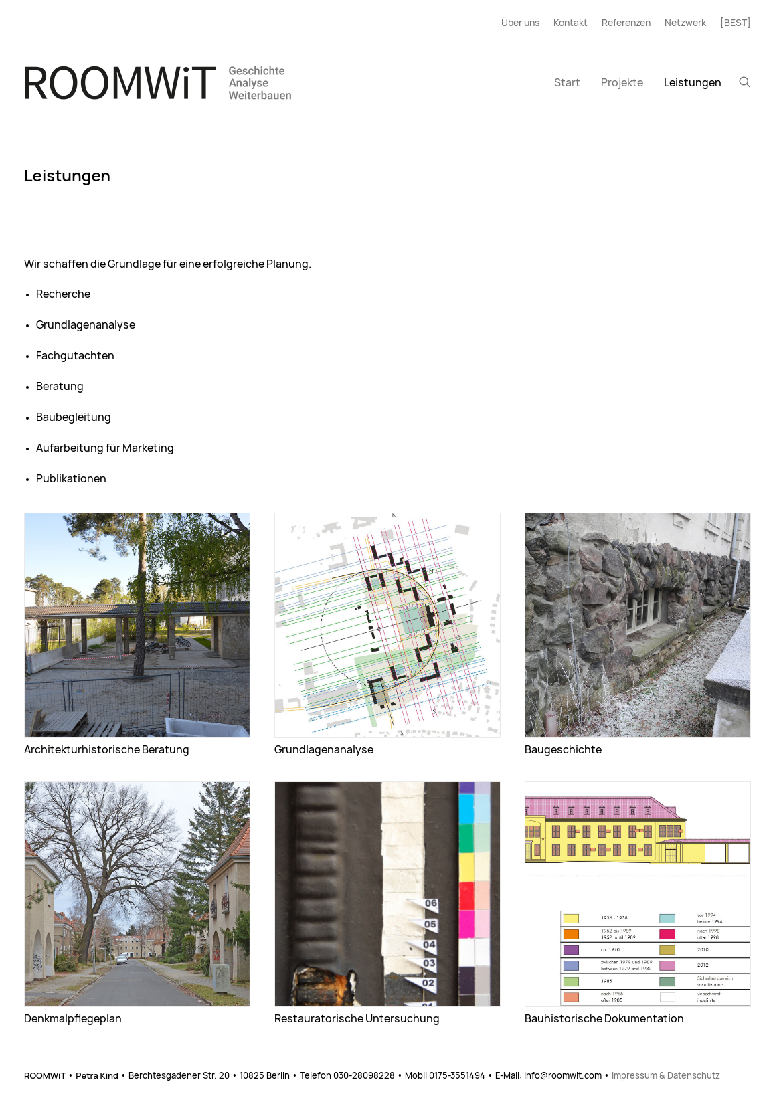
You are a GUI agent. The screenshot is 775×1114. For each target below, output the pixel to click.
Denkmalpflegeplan (73, 1019)
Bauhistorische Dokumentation (604, 1019)
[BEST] (735, 23)
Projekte (622, 83)
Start (567, 83)
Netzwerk (685, 23)
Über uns (520, 23)
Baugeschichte (563, 750)
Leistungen (692, 83)
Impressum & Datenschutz (666, 1076)
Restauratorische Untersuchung (357, 1019)
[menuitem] (523, 23)
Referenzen (626, 23)
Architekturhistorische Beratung (106, 750)
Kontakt (570, 23)
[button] (745, 81)
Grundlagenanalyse (323, 750)
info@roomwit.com (563, 1076)
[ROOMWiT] (158, 82)
